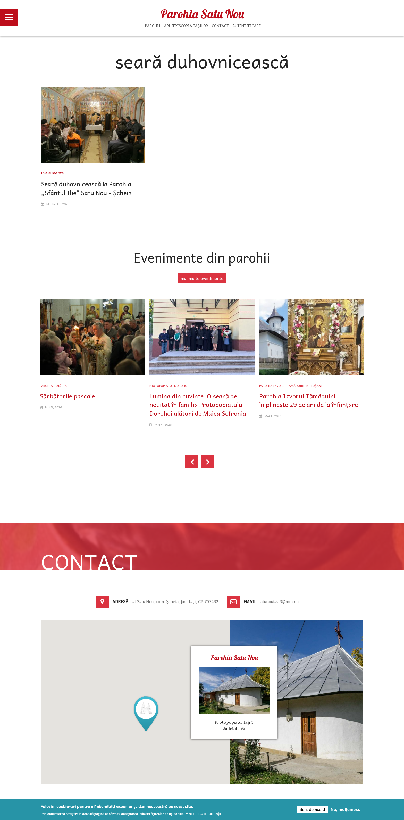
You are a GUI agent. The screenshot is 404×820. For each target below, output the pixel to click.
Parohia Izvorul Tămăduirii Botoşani (290, 385)
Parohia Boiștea (53, 385)
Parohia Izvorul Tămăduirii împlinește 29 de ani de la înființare (308, 400)
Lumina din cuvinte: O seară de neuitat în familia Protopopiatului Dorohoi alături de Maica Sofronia (197, 404)
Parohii (153, 25)
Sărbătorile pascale (67, 396)
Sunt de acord (312, 809)
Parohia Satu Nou (202, 13)
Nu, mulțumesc (345, 809)
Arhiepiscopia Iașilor (186, 25)
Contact (220, 25)
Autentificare (246, 25)
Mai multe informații (203, 813)
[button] (146, 713)
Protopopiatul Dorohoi (169, 385)
